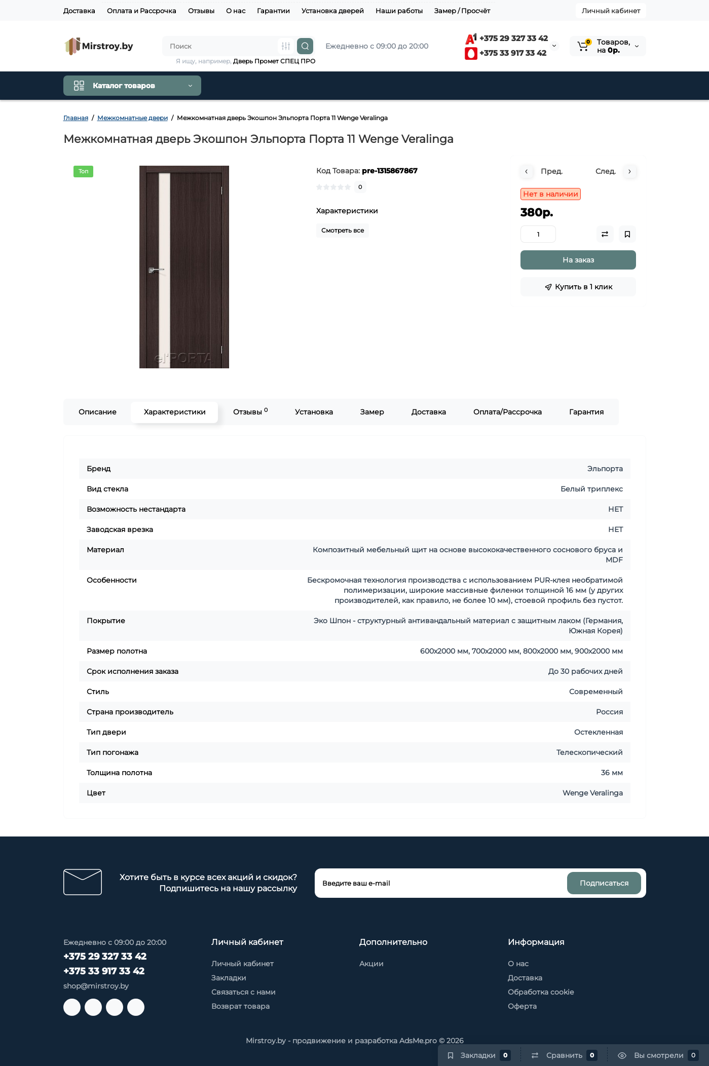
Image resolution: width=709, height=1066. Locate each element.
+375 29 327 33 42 (506, 38)
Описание (97, 411)
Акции (371, 963)
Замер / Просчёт (462, 11)
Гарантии (273, 11)
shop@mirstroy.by (96, 986)
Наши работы (399, 11)
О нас (235, 11)
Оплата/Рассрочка (507, 411)
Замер (372, 411)
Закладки (228, 977)
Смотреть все (342, 230)
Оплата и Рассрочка (141, 11)
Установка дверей (333, 11)
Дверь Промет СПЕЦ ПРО (274, 61)
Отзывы (201, 11)
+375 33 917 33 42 (505, 53)
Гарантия (586, 411)
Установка (313, 411)
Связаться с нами (243, 992)
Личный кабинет (611, 11)
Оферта (522, 1006)
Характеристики (174, 411)
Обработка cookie (541, 992)
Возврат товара (240, 1006)
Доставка (79, 11)
